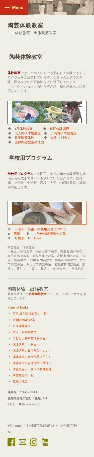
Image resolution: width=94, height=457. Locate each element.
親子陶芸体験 (24, 138)
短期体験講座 (59, 129)
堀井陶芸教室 (38, 294)
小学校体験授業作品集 (50, 233)
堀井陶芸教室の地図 (29, 142)
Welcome (15, 426)
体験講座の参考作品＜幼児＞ (32, 363)
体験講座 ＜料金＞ (26, 344)
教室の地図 (20, 381)
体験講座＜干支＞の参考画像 (32, 369)
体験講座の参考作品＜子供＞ (32, 357)
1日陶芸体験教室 (24, 320)
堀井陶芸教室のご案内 (34, 313)
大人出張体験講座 (28, 133)
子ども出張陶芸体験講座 (29, 338)
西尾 (16, 313)
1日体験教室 (25, 129)
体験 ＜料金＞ (60, 138)
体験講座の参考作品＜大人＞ (32, 350)
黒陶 (17, 233)
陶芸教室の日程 (23, 375)
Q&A (37, 238)
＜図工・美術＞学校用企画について (41, 229)
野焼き (19, 238)
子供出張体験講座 (63, 133)
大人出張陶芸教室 (25, 332)
